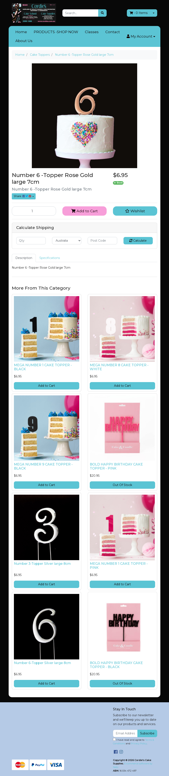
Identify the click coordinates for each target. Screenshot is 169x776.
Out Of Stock (122, 485)
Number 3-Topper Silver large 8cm (42, 564)
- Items (139, 13)
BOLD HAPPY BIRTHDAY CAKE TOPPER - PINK (116, 466)
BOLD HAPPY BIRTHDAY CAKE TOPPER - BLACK (116, 665)
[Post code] (102, 240)
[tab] (24, 258)
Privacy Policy (139, 743)
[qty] (31, 240)
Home (21, 32)
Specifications (49, 258)
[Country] (67, 240)
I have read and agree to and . (133, 741)
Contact (112, 32)
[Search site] (102, 13)
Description (23, 258)
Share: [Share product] (23, 196)
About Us (23, 41)
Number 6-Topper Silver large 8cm (42, 663)
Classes (92, 32)
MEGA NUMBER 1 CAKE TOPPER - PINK (119, 566)
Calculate (138, 240)
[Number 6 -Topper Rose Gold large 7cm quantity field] (34, 211)
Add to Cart (84, 211)
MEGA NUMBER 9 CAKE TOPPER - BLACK (43, 466)
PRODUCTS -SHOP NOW (56, 32)
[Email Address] (125, 733)
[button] (141, 36)
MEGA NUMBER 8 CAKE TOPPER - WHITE (119, 367)
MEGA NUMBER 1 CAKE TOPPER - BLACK (43, 367)
